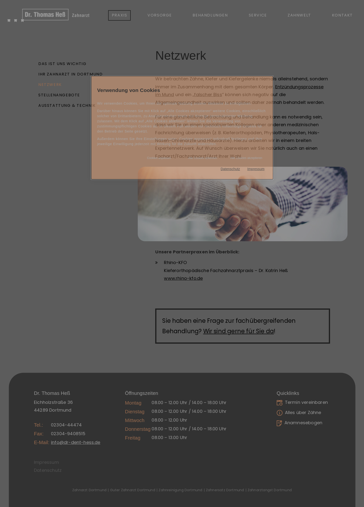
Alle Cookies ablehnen (202, 158)
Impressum (256, 169)
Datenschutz (230, 169)
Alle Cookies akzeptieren (246, 158)
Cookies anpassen (159, 158)
